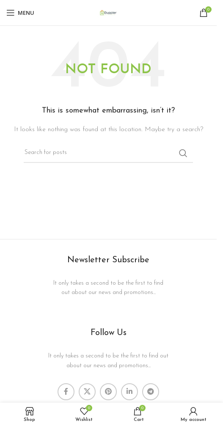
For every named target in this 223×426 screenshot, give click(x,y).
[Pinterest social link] (108, 391)
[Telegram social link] (150, 391)
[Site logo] (108, 12)
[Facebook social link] (66, 391)
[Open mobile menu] (20, 12)
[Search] (108, 153)
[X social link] (87, 391)
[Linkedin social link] (129, 391)
